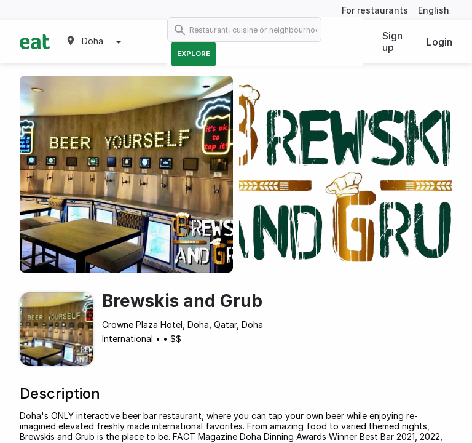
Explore (193, 53)
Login (439, 42)
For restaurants (375, 10)
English (433, 10)
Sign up (392, 42)
